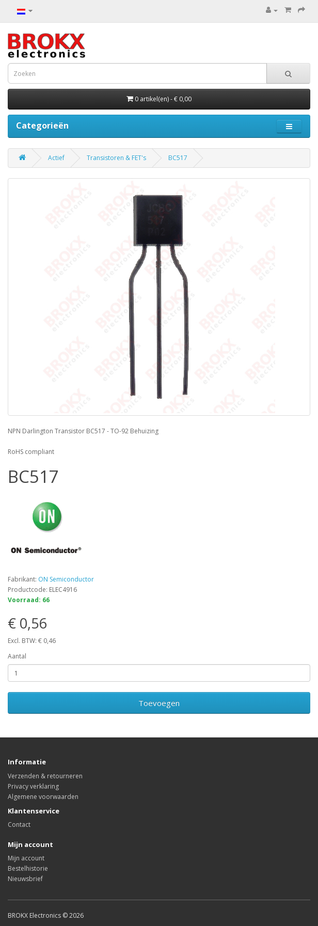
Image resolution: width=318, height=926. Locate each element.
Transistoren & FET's (116, 157)
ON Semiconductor (66, 579)
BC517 (177, 157)
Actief (56, 157)
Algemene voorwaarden (43, 796)
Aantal (17, 656)
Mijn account (26, 858)
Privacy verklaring (33, 786)
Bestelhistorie (28, 868)
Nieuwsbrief (25, 878)
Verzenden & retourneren (45, 776)
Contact (19, 824)
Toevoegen (159, 703)
